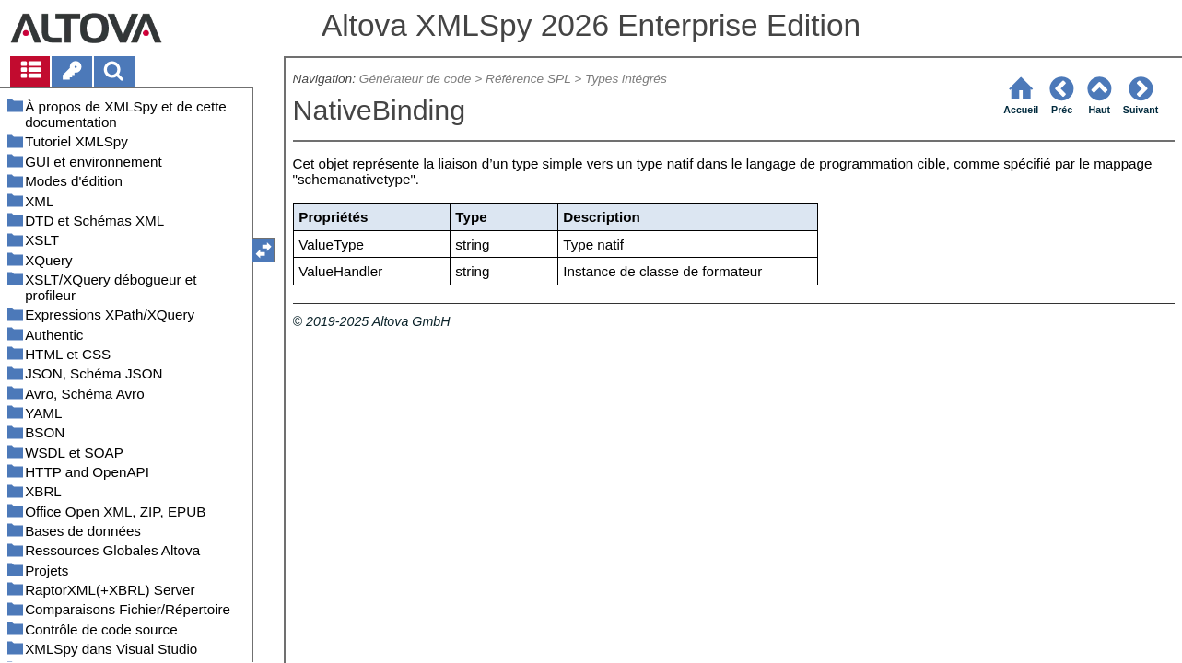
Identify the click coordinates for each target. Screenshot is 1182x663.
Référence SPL (528, 79)
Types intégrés (626, 79)
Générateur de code (415, 79)
